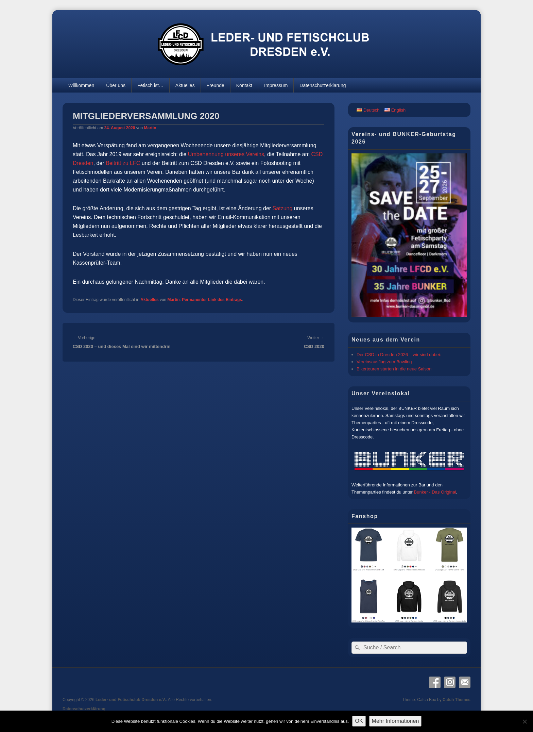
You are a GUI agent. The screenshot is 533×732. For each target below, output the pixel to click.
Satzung (283, 208)
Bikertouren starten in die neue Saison (394, 368)
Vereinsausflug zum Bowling (384, 361)
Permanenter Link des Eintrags (212, 299)
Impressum (276, 85)
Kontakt (244, 85)
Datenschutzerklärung (322, 85)
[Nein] (524, 721)
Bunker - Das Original (435, 492)
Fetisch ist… (150, 85)
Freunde (215, 85)
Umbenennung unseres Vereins (226, 154)
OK (359, 721)
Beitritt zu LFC (123, 163)
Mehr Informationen (395, 721)
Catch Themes (456, 699)
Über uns (115, 85)
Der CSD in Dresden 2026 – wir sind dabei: (399, 354)
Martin (150, 128)
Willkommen (81, 85)
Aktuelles (185, 85)
